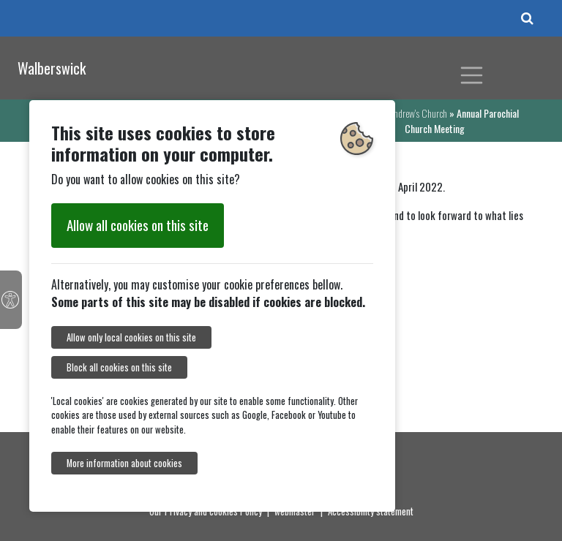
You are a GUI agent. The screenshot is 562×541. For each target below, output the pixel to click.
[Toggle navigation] (472, 75)
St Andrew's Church (413, 113)
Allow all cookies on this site (138, 224)
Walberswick (52, 68)
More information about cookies (124, 463)
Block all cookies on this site (119, 367)
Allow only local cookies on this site (131, 337)
